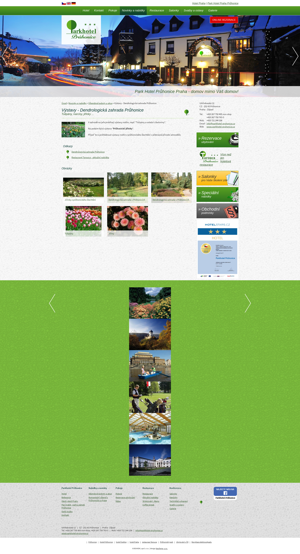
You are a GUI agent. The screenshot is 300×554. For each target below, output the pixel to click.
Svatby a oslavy (193, 10)
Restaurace (157, 10)
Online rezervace (224, 20)
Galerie (212, 10)
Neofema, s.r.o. (162, 548)
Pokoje (112, 10)
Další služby (67, 511)
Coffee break (148, 504)
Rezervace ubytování (125, 497)
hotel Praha (134, 542)
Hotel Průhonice (106, 542)
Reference (66, 497)
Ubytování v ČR (182, 542)
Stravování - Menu (150, 501)
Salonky (174, 10)
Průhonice (92, 542)
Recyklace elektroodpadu (202, 542)
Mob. (202, 120)
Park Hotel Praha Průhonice (223, 3)
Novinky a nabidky (133, 10)
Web (202, 126)
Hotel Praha (198, 3)
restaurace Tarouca (149, 542)
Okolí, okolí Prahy (70, 501)
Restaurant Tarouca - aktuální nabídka (90, 157)
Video (118, 501)
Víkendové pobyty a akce (100, 103)
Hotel (86, 10)
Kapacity (174, 497)
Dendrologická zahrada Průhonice (88, 151)
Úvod (64, 103)
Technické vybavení (179, 501)
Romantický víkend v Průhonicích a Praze (98, 499)
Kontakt (99, 10)
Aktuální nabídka (150, 497)
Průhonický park (166, 542)
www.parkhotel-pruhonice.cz (221, 126)
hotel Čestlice (121, 542)
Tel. (201, 114)
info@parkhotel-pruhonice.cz (221, 123)
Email (202, 123)
